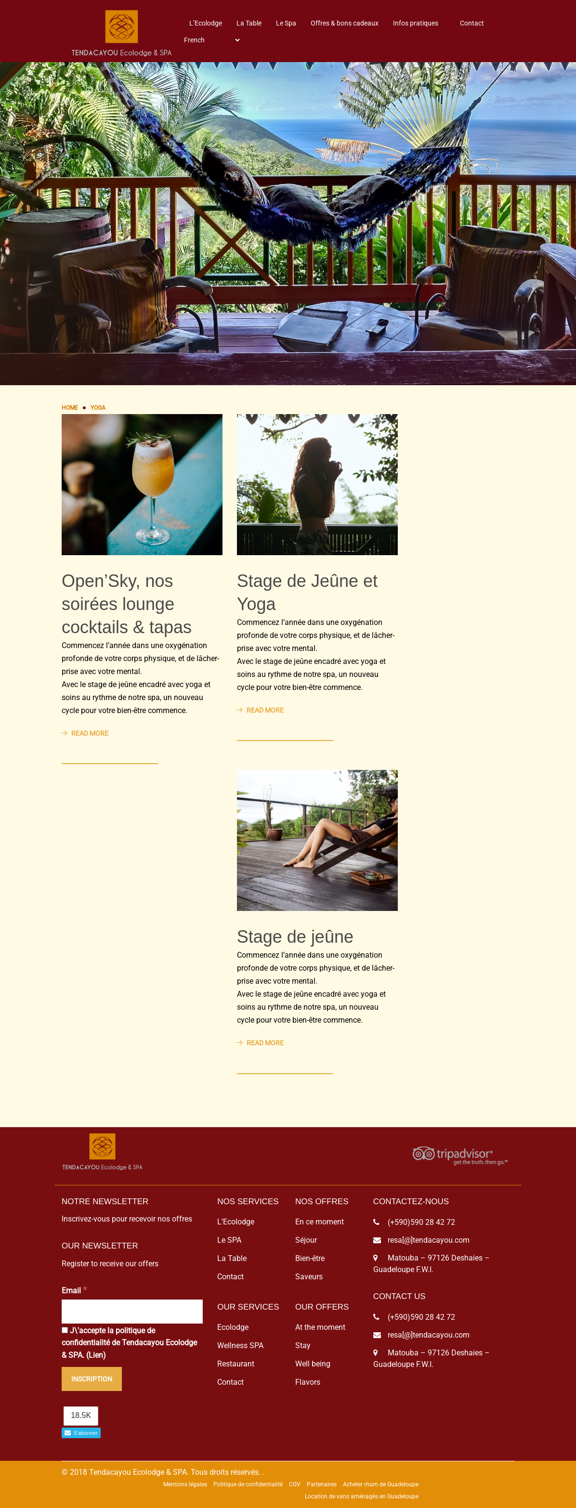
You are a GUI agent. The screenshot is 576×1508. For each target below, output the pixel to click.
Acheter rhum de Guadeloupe (381, 1484)
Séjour (306, 1240)
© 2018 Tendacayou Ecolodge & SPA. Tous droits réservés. (161, 1472)
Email (74, 1290)
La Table (249, 23)
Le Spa (286, 23)
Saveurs (309, 1276)
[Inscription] (92, 1379)
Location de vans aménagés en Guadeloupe (362, 1496)
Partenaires (322, 1484)
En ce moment (319, 1221)
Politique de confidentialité (248, 1484)
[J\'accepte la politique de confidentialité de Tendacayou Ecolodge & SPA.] (65, 1330)
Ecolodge (233, 1327)
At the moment (320, 1327)
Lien (96, 1355)
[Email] (132, 1312)
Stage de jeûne (295, 937)
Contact (472, 23)
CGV (295, 1484)
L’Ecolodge (205, 23)
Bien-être (310, 1258)
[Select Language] (211, 40)
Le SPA (229, 1240)
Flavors (307, 1382)
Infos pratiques (415, 23)
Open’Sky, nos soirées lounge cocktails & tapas (127, 604)
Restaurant (235, 1363)
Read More (85, 733)
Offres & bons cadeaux (345, 23)
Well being (312, 1363)
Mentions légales (185, 1484)
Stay (303, 1345)
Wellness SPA (240, 1345)
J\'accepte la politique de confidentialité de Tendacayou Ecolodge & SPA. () (129, 1343)
